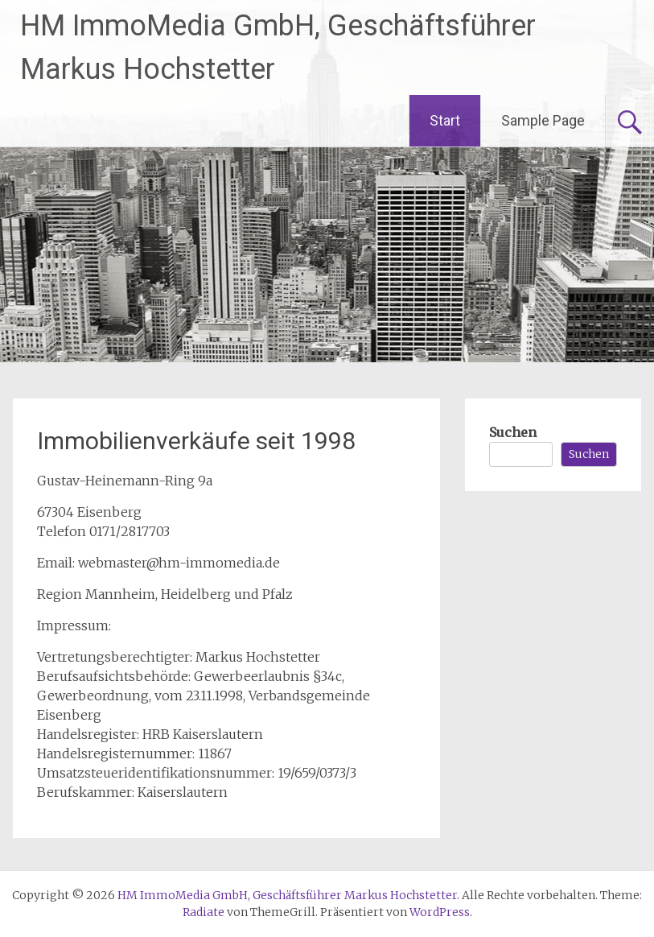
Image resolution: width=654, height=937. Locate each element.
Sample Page (543, 120)
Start (445, 120)
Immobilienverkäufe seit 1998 (196, 441)
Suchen (513, 432)
